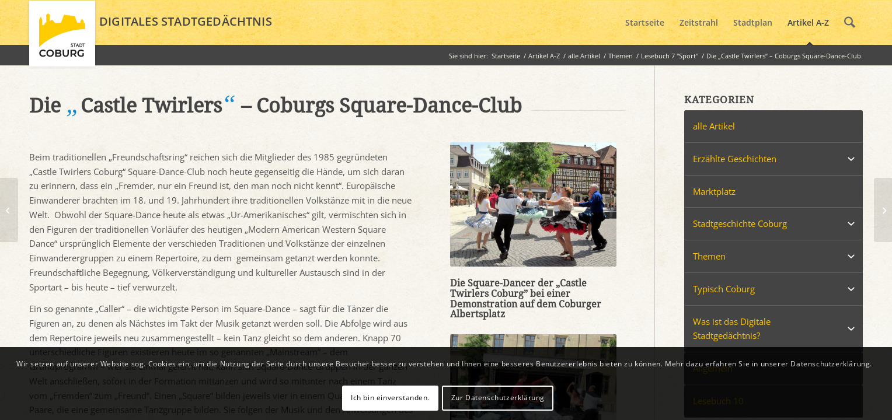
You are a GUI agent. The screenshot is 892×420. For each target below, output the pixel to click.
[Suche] (850, 23)
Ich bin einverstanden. (390, 397)
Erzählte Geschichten (734, 158)
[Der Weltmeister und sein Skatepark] (9, 210)
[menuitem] (645, 23)
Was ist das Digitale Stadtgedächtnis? (732, 329)
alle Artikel (714, 126)
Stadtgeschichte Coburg (740, 223)
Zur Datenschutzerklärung (498, 397)
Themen (709, 256)
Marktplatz (714, 191)
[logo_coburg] (62, 38)
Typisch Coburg (724, 289)
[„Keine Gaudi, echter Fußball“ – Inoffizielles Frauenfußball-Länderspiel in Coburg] (883, 210)
